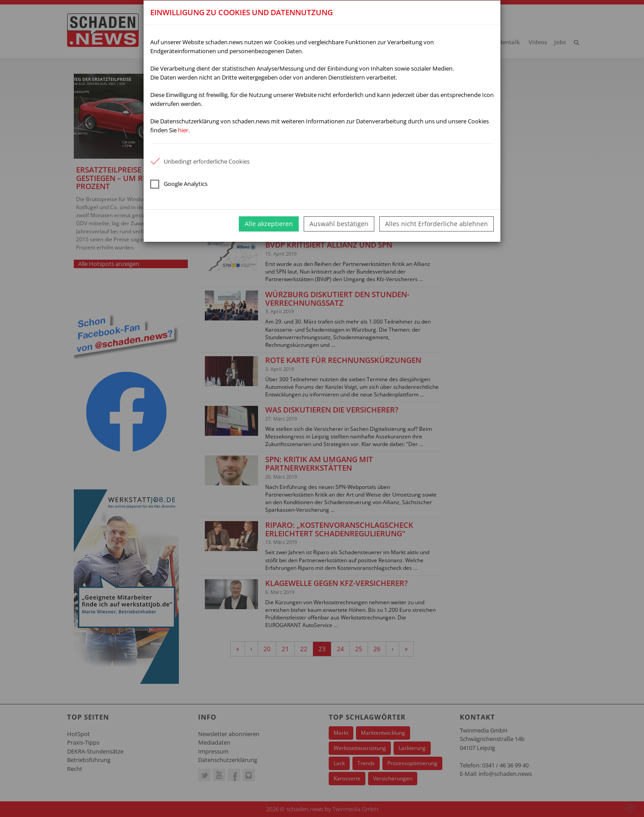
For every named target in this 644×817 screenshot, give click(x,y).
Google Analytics (179, 184)
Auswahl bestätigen (339, 223)
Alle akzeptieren (269, 223)
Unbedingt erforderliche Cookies (200, 161)
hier (183, 130)
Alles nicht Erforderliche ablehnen (436, 223)
